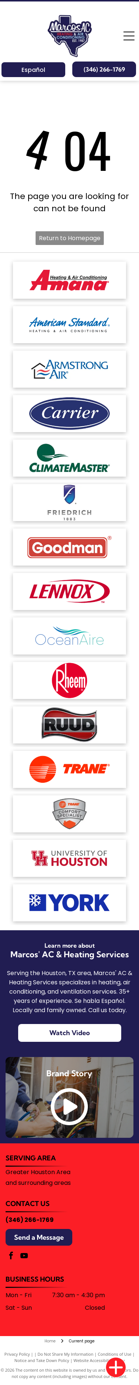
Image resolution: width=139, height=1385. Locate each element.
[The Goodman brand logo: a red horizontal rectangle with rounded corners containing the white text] (69, 547)
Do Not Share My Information (65, 1354)
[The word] (69, 724)
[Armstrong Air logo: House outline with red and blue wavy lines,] (69, 369)
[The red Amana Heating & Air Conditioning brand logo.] (69, 280)
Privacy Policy (17, 1354)
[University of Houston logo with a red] (69, 858)
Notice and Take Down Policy (41, 1360)
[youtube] (24, 1256)
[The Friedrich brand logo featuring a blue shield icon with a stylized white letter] (69, 502)
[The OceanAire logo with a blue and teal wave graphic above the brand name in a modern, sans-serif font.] (69, 636)
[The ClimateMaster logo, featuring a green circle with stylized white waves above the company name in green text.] (69, 458)
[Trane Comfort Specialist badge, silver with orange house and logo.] (69, 813)
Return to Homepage (69, 238)
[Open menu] (129, 36)
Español (33, 70)
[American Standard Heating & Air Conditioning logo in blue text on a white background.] (69, 324)
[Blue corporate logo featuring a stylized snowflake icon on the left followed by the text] (69, 902)
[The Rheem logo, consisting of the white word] (69, 680)
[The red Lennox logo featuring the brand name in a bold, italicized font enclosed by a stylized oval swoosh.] (69, 591)
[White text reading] (69, 413)
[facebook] (11, 1256)
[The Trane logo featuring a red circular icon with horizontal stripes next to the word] (69, 769)
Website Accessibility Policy (99, 1360)
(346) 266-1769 (30, 1220)
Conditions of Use (115, 1354)
